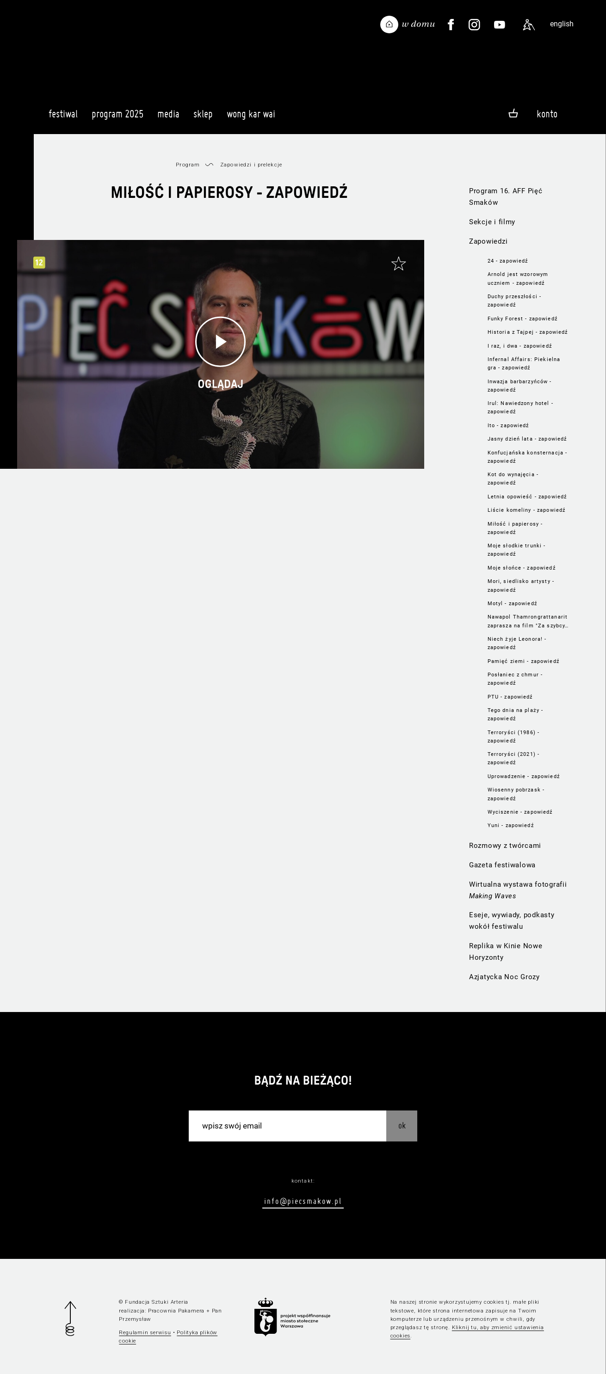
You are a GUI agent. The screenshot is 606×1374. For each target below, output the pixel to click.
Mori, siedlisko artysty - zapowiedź (521, 585)
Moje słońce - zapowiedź (522, 567)
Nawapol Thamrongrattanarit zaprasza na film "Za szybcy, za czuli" (528, 621)
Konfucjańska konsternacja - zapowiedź (528, 456)
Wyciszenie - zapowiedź (520, 812)
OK (402, 1125)
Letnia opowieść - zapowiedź (527, 496)
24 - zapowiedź (508, 261)
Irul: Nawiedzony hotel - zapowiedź (520, 407)
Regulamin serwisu (145, 1332)
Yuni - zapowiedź (511, 825)
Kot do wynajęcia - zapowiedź (513, 478)
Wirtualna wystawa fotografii (518, 890)
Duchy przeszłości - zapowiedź (515, 300)
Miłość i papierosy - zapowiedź (515, 528)
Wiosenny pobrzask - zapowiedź (516, 793)
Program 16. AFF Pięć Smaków (506, 197)
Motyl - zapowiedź (512, 603)
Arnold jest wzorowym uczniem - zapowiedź (518, 278)
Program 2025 (117, 118)
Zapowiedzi (488, 241)
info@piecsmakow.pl (302, 1201)
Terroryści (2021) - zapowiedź (514, 758)
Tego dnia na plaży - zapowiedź (516, 714)
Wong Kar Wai (251, 118)
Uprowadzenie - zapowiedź (524, 776)
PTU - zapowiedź (510, 696)
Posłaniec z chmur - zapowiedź (515, 678)
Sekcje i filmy (492, 222)
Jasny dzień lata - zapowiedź (527, 439)
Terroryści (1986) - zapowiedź (514, 736)
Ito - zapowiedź (508, 425)
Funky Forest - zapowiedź (522, 318)
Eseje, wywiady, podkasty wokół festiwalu (512, 921)
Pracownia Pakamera (176, 1310)
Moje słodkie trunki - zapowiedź (517, 549)
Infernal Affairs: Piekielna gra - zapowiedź (524, 363)
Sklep (203, 118)
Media (168, 118)
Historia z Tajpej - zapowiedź (528, 332)
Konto (547, 113)
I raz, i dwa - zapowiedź (520, 346)
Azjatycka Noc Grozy (504, 977)
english (562, 23)
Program (188, 164)
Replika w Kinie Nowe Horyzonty (506, 952)
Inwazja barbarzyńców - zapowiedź (520, 385)
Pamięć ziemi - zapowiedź (523, 661)
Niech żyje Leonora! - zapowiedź (517, 643)
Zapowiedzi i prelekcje (251, 164)
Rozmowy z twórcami (505, 845)
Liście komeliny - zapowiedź (527, 510)
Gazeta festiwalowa (502, 865)
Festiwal (63, 118)
